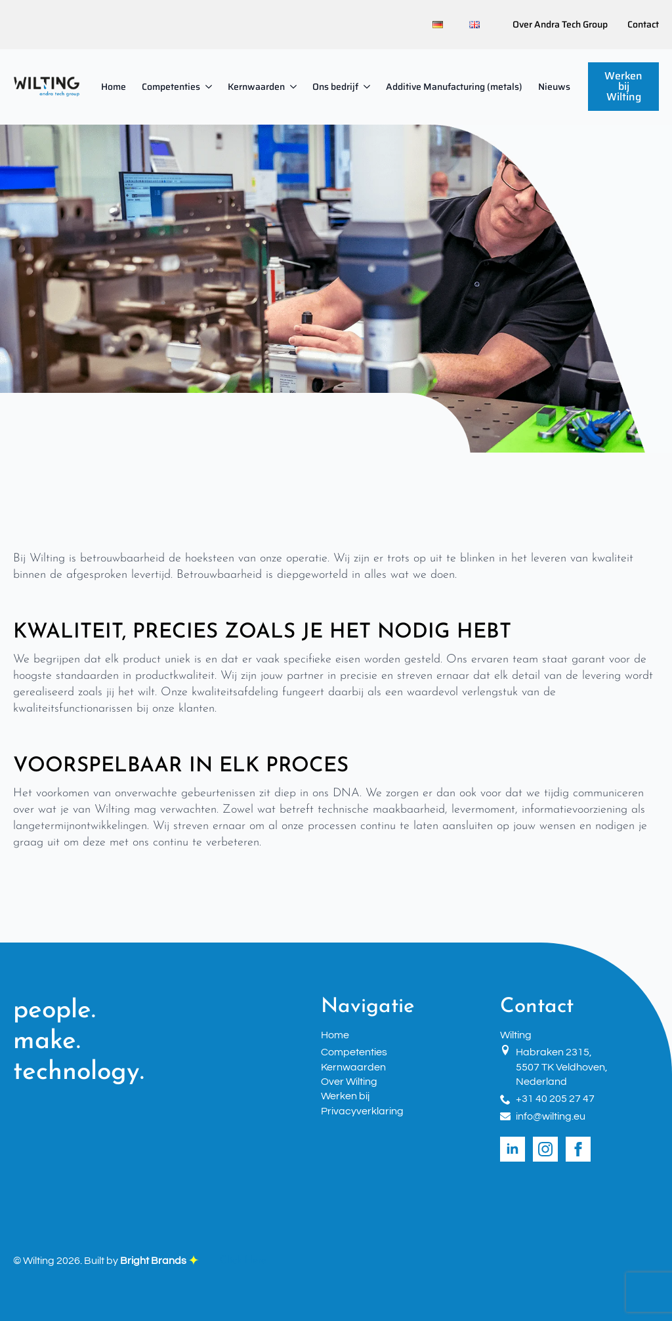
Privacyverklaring (362, 1111)
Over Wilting (349, 1081)
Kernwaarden (256, 86)
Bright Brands (159, 1260)
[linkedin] (512, 1149)
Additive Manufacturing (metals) (454, 86)
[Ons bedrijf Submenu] (368, 86)
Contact (643, 24)
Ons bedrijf (335, 86)
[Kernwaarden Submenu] (294, 86)
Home (113, 86)
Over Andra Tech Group (560, 24)
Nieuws (554, 86)
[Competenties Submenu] (210, 86)
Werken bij (345, 1096)
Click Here (243, 1260)
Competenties (171, 86)
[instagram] (545, 1149)
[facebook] (578, 1149)
